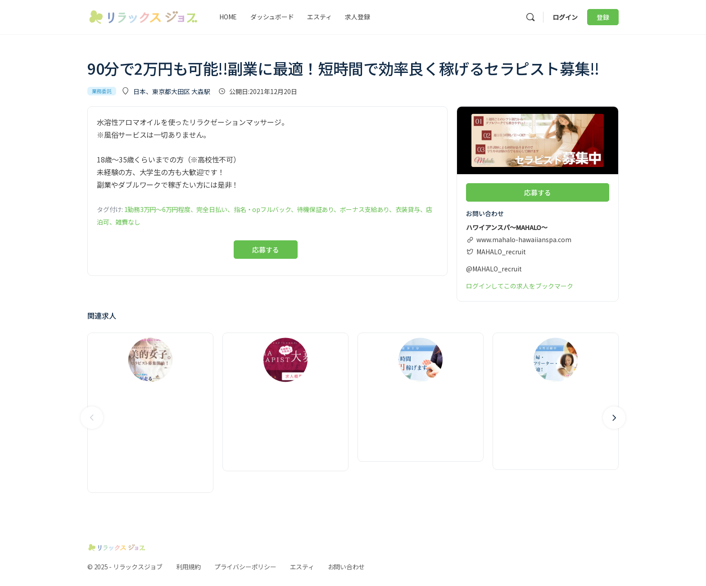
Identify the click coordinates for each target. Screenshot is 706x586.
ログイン (565, 17)
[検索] (530, 17)
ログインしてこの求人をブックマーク (519, 285)
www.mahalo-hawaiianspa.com (523, 238)
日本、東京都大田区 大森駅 (171, 91)
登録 (603, 17)
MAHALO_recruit (501, 251)
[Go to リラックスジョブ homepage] (143, 15)
